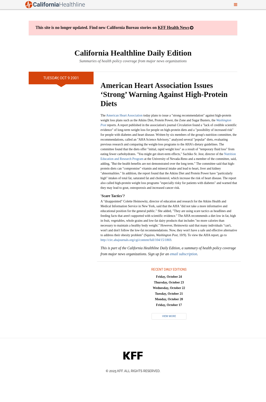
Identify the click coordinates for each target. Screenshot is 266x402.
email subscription (183, 254)
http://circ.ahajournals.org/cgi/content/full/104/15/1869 (135, 240)
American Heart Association (124, 115)
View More (169, 316)
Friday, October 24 (169, 276)
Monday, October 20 (169, 299)
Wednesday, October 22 (169, 288)
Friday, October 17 (169, 305)
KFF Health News (173, 27)
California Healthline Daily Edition (133, 53)
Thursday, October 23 (169, 282)
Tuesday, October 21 (169, 293)
